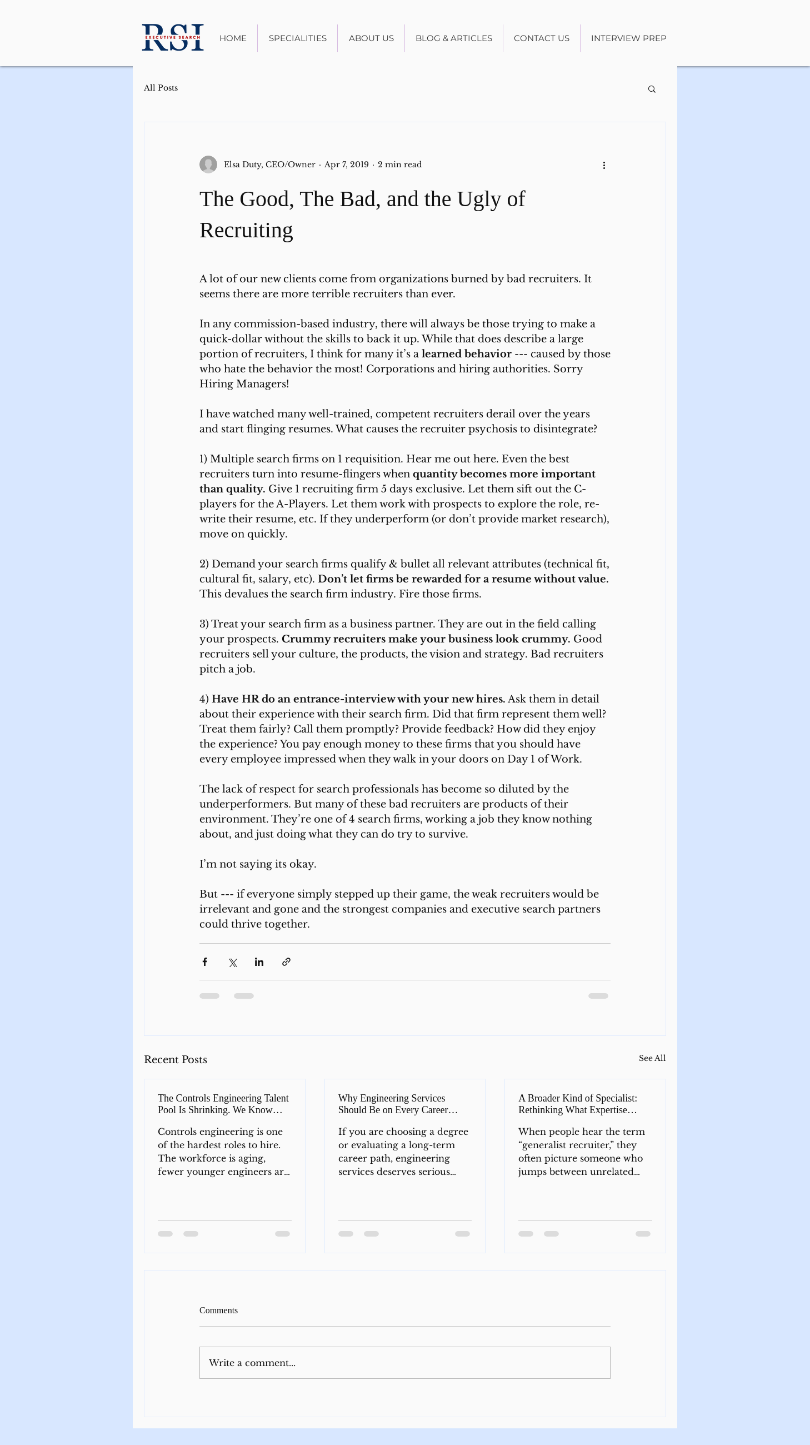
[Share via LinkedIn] (259, 961)
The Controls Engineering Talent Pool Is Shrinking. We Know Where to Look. (223, 1104)
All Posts (161, 88)
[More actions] (604, 164)
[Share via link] (286, 961)
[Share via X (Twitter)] (232, 961)
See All (652, 1058)
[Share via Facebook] (204, 961)
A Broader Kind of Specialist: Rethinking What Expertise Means (577, 1104)
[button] (652, 88)
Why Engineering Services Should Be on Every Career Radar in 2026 (393, 1104)
